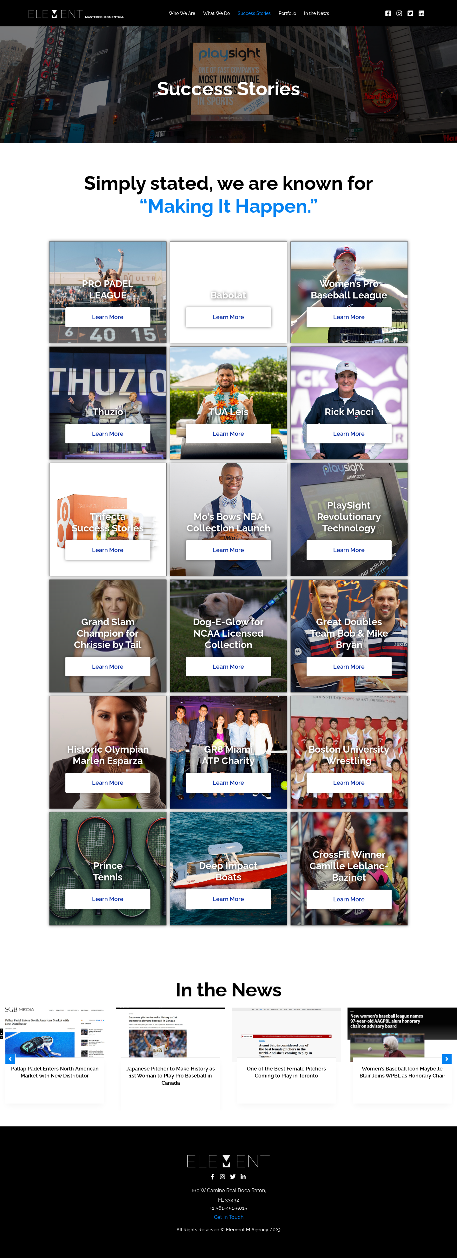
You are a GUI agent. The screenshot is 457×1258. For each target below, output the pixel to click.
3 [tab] (209, 1117)
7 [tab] (235, 1117)
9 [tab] (247, 1117)
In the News (316, 13)
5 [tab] (222, 1117)
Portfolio (287, 13)
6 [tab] (228, 1117)
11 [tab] (260, 1117)
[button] (10, 1059)
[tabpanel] (170, 1059)
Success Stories (254, 13)
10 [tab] (254, 1117)
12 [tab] (266, 1117)
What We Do (216, 13)
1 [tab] (197, 1117)
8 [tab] (241, 1117)
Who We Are (182, 13)
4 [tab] (216, 1117)
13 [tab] (273, 1117)
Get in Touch (228, 1217)
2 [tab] (203, 1117)
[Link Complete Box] (54, 1056)
